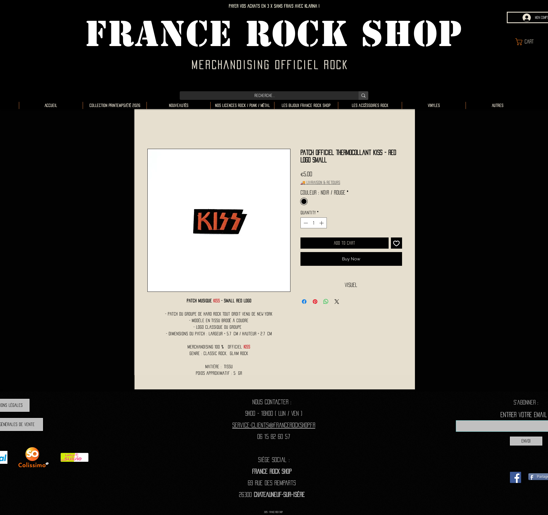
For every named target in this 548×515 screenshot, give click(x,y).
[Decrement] (305, 223)
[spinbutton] (313, 223)
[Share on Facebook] (304, 301)
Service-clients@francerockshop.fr (273, 425)
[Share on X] (336, 301)
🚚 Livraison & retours (320, 182)
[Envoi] (526, 441)
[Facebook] (515, 477)
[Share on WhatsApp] (326, 301)
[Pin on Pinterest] (315, 301)
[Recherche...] (265, 95)
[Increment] (322, 223)
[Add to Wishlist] (396, 243)
